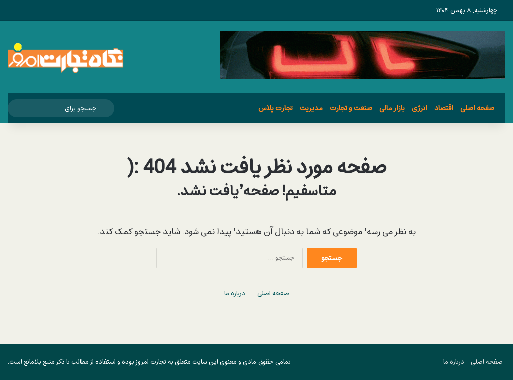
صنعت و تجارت (351, 108)
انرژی (419, 108)
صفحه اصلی (477, 108)
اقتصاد (443, 108)
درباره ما (234, 293)
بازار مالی (392, 108)
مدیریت (311, 108)
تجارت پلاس (275, 108)
